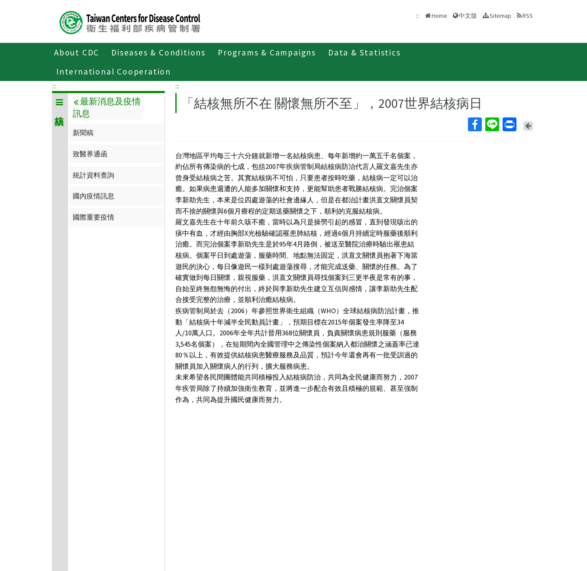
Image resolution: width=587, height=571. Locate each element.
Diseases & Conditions (158, 52)
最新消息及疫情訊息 (106, 107)
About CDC (76, 52)
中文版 (468, 15)
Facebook (474, 124)
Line (491, 124)
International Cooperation (113, 71)
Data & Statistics (364, 52)
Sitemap (500, 15)
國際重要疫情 (93, 217)
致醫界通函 (90, 153)
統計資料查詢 (93, 175)
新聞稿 (83, 132)
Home (439, 15)
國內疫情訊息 (93, 195)
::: (54, 85)
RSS (527, 15)
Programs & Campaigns (267, 52)
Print (509, 124)
